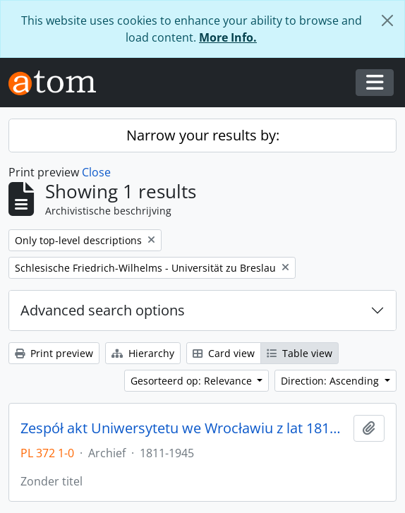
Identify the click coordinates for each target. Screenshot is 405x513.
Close (96, 172)
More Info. (228, 37)
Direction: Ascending (331, 380)
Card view (224, 353)
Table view (299, 353)
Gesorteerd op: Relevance (193, 380)
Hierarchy (142, 353)
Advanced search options (102, 310)
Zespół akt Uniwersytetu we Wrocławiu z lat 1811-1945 (184, 428)
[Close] (387, 20)
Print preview (54, 353)
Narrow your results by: (202, 135)
